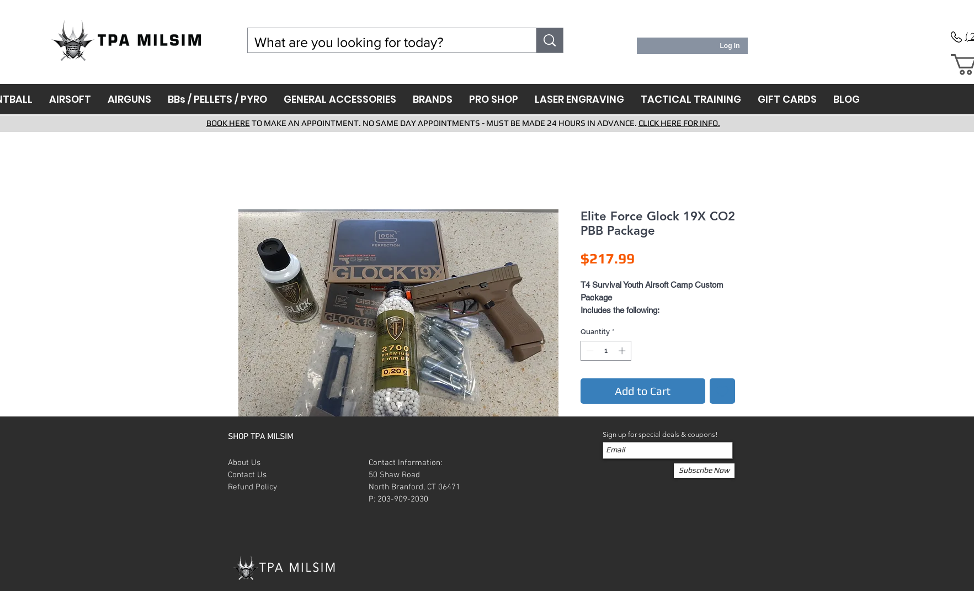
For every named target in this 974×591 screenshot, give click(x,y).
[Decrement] (588, 350)
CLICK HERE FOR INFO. (679, 123)
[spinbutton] (605, 350)
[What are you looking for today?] (384, 42)
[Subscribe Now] (704, 470)
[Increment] (623, 350)
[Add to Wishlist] (722, 391)
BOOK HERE (228, 123)
